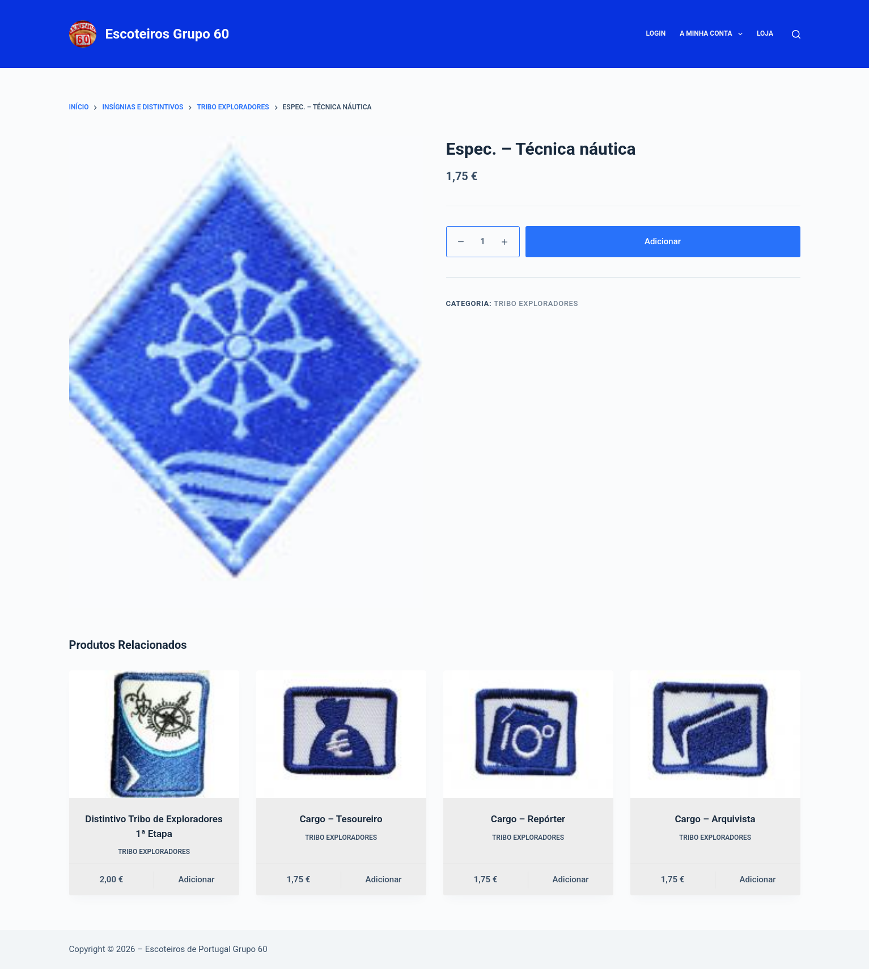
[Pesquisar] (796, 34)
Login (656, 33)
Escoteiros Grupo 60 (167, 34)
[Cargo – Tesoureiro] (341, 734)
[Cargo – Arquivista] (715, 734)
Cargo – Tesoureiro (340, 818)
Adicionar (663, 241)
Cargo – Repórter (528, 818)
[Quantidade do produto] (483, 241)
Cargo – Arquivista (715, 818)
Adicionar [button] (196, 879)
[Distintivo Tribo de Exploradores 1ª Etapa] (154, 734)
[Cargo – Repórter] (528, 734)
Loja (765, 33)
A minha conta (713, 34)
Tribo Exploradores (536, 303)
